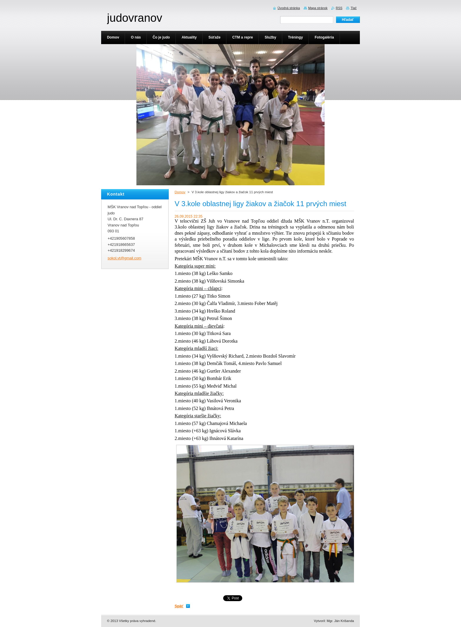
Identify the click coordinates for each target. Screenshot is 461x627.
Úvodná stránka (289, 8)
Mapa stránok (318, 8)
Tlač (353, 8)
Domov (180, 192)
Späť (179, 606)
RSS (339, 8)
